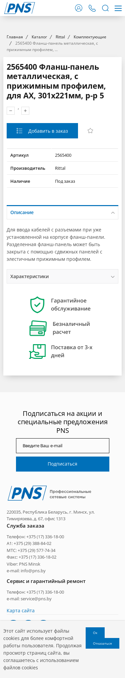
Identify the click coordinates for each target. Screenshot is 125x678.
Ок (95, 632)
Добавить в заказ (47, 251)
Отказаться (102, 643)
